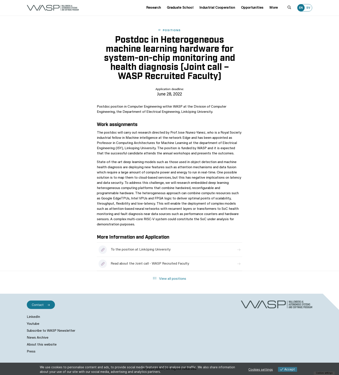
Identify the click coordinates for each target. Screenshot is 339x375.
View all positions (169, 278)
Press (31, 351)
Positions (172, 30)
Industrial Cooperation (217, 8)
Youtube (33, 324)
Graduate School (180, 8)
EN (301, 7)
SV (308, 7)
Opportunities (252, 8)
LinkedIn (33, 317)
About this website (42, 344)
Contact (38, 305)
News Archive (37, 337)
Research (153, 8)
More (273, 8)
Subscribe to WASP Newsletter (51, 331)
